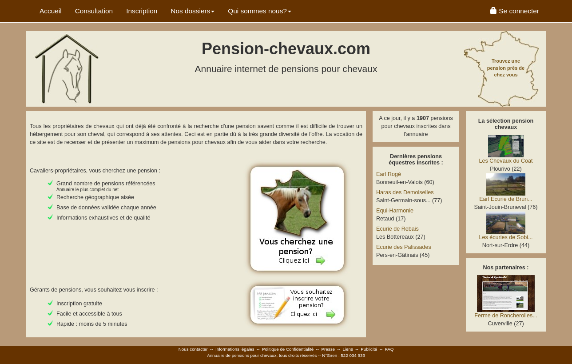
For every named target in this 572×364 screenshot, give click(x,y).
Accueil (51, 11)
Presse (328, 349)
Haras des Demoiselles (405, 192)
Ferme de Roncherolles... (505, 315)
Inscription (141, 11)
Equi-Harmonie (394, 211)
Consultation (94, 11)
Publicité (369, 349)
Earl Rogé (388, 174)
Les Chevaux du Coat (505, 161)
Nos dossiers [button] (192, 11)
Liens (347, 349)
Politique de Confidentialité (288, 349)
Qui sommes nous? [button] (259, 11)
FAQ (389, 349)
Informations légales (234, 349)
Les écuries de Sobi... (505, 237)
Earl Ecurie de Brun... (505, 199)
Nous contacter (193, 349)
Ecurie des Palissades (403, 247)
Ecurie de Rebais (397, 229)
